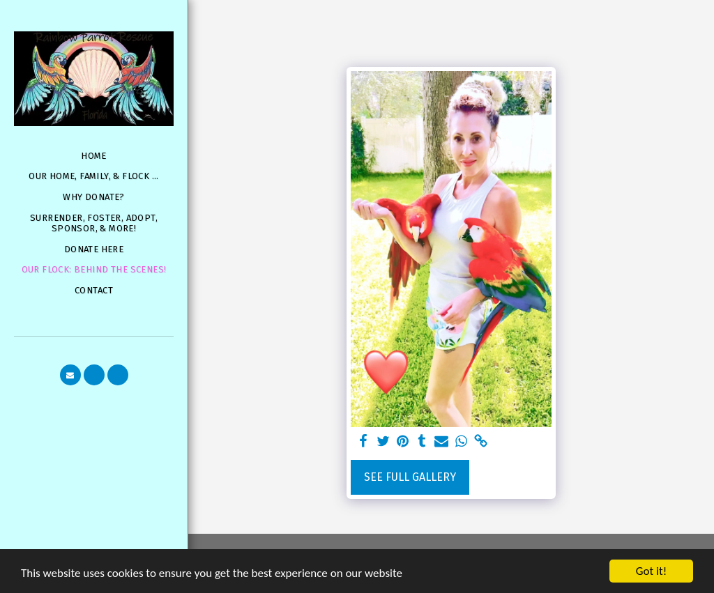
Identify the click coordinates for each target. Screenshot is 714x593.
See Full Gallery (410, 477)
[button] (70, 374)
